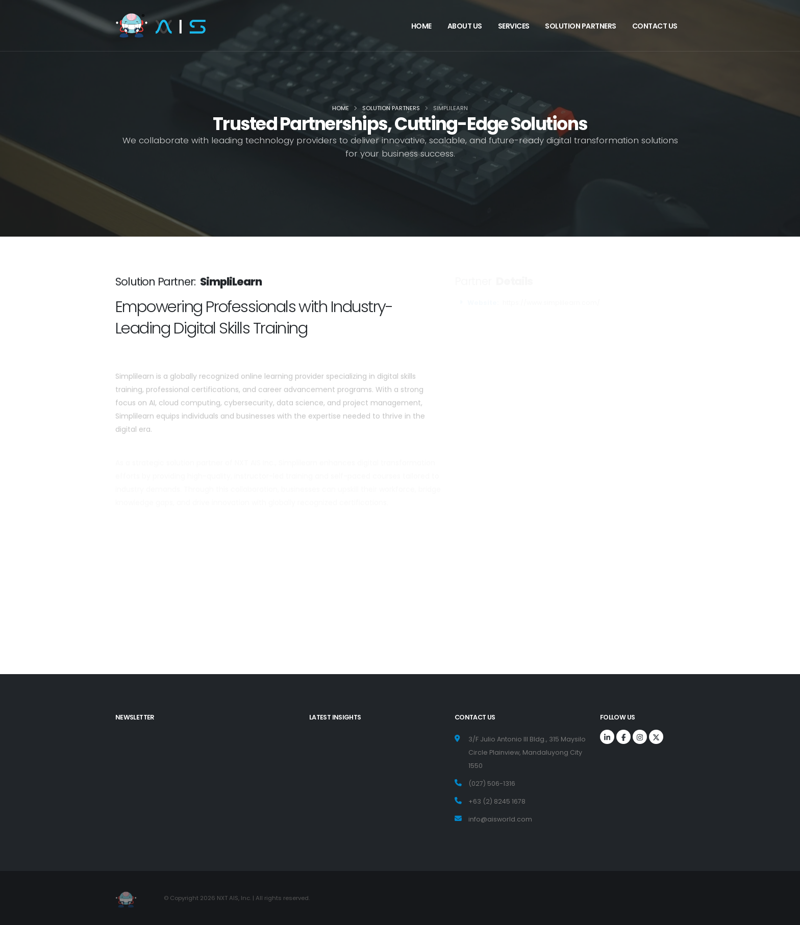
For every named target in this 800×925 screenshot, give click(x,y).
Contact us (655, 26)
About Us (464, 26)
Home (421, 26)
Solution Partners (580, 26)
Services (514, 26)
